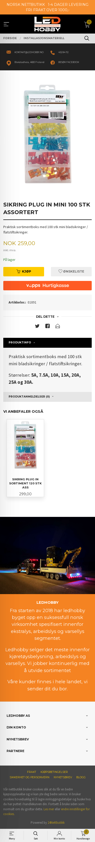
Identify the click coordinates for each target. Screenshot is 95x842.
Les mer (49, 809)
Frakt (31, 772)
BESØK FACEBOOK (68, 62)
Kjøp (23, 271)
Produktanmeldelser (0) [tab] (29, 396)
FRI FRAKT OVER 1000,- (47, 10)
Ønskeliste (71, 271)
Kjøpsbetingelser (54, 772)
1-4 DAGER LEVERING (68, 4)
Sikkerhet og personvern (29, 777)
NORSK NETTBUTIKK (26, 4)
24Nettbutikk (56, 822)
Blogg (81, 777)
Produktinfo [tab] (20, 342)
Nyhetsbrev (63, 777)
